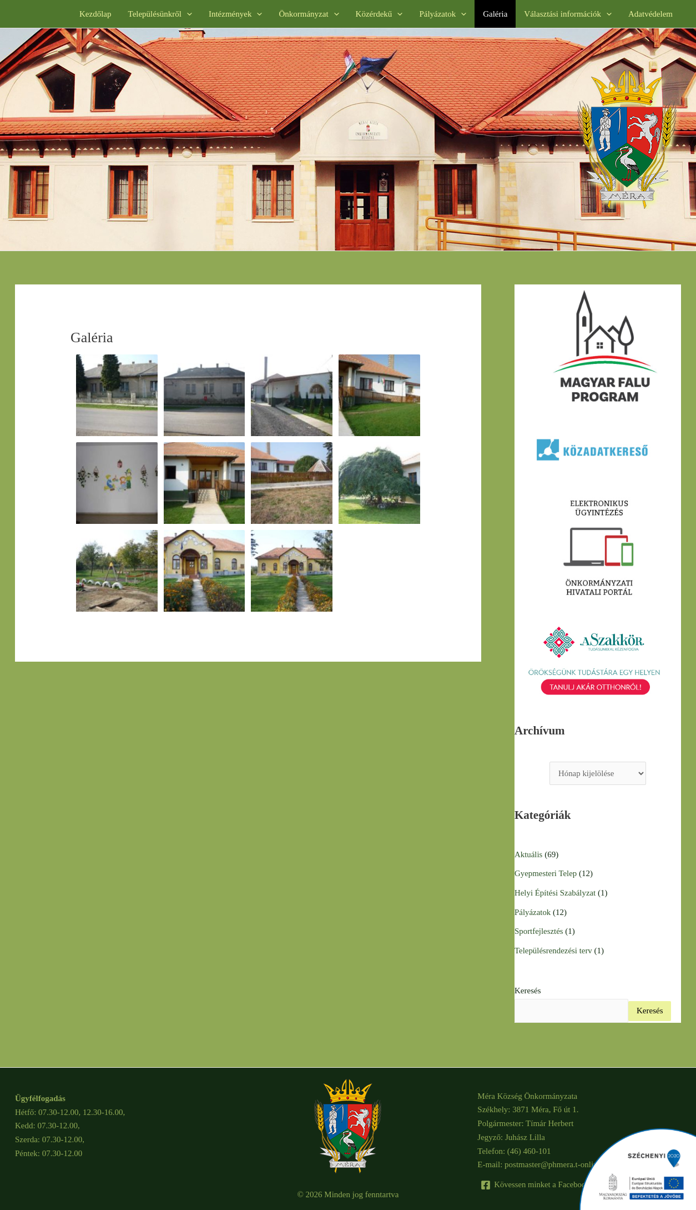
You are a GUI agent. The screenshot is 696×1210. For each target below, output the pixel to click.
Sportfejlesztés (539, 929)
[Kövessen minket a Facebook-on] (541, 1182)
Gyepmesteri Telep (546, 873)
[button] (186, 14)
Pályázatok (533, 910)
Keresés (528, 988)
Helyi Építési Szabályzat (555, 892)
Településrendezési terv (554, 948)
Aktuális (529, 854)
